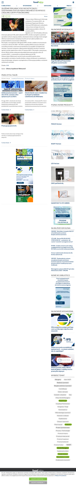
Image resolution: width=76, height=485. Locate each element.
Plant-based (58, 424)
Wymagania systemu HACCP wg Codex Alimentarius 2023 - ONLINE (62, 269)
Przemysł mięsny (29, 78)
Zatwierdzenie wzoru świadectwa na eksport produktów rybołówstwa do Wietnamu (36, 94)
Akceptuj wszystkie (37, 479)
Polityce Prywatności (60, 475)
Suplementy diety (62, 451)
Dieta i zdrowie (63, 392)
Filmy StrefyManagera (63, 398)
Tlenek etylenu (62, 454)
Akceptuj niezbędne (37, 482)
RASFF (69, 445)
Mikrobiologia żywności (62, 413)
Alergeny (58, 379)
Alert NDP (67, 379)
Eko (70, 395)
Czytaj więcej (5, 109)
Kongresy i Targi (63, 407)
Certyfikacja (63, 389)
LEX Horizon (55, 163)
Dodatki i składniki (60, 395)
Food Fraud (62, 401)
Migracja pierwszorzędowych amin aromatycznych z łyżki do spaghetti (62, 79)
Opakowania (63, 418)
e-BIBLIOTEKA (6, 5)
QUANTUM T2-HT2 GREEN (60, 203)
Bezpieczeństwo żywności (62, 386)
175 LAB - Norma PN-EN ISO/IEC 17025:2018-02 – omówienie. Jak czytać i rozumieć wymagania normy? (62, 240)
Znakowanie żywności (63, 460)
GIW (7, 65)
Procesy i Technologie (63, 431)
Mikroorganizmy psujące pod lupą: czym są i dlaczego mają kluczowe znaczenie (62, 329)
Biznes (46, 16)
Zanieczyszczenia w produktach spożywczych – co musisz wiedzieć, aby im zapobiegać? (62, 349)
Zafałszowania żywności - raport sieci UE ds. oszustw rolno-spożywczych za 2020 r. (12, 94)
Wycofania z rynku (63, 457)
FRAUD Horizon (56, 124)
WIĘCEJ (69, 5)
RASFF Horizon (56, 144)
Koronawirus (63, 410)
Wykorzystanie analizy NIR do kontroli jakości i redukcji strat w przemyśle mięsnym (61, 369)
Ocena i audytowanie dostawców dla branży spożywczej (62, 253)
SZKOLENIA (47, 5)
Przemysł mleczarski (62, 436)
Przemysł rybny (58, 445)
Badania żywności (63, 383)
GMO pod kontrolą (57, 183)
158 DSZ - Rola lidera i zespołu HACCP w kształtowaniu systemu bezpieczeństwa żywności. (62, 233)
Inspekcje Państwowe (17, 78)
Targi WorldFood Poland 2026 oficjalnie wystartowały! (61, 62)
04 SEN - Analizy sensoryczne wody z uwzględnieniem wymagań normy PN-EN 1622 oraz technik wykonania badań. (62, 247)
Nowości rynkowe (63, 415)
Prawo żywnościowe (63, 427)
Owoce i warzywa (62, 421)
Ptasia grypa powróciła (8, 126)
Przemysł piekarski (62, 442)
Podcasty (68, 424)
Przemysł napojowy (63, 439)
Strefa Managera (62, 448)
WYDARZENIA (27, 5)
